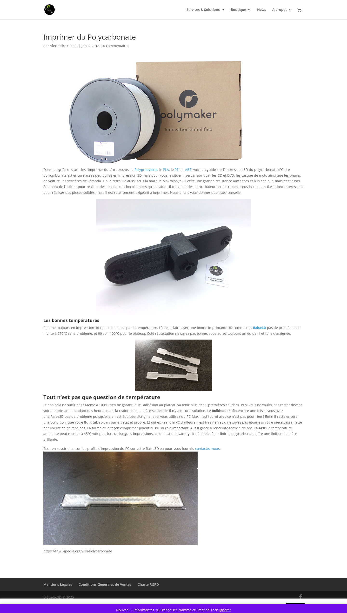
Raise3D (259, 327)
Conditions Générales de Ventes (105, 584)
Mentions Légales (57, 584)
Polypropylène (145, 169)
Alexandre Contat (64, 45)
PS (177, 169)
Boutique (238, 10)
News (261, 10)
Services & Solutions (203, 10)
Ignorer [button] (225, 610)
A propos (279, 10)
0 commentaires (116, 45)
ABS (188, 169)
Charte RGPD (148, 584)
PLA (166, 169)
